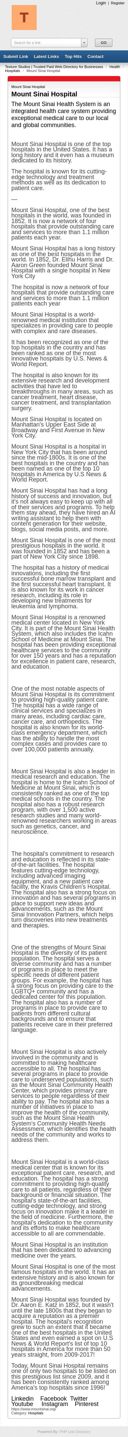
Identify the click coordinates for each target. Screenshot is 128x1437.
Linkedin (22, 1398)
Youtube (22, 1404)
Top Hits (73, 56)
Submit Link (15, 56)
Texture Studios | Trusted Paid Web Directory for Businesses (54, 67)
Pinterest (88, 1404)
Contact (95, 56)
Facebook (53, 1398)
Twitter (79, 1398)
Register (118, 3)
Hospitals (13, 71)
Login (101, 3)
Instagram (54, 1404)
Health (115, 67)
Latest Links (46, 56)
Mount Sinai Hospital (28, 87)
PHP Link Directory (74, 1432)
